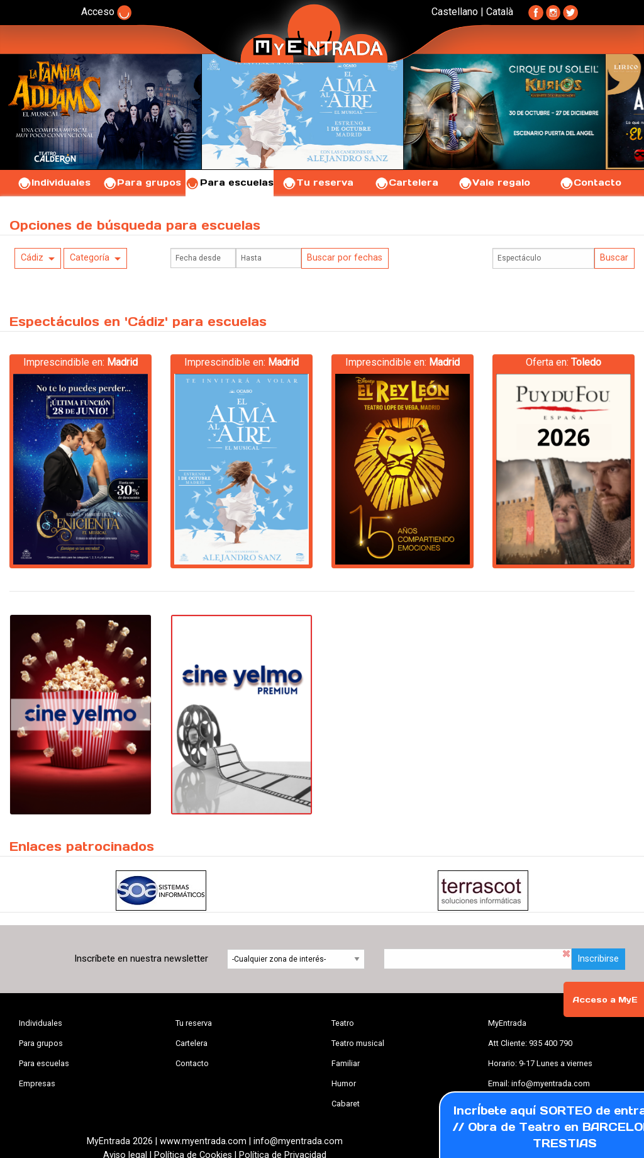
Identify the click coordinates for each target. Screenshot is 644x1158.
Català (499, 12)
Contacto (590, 182)
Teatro (342, 1023)
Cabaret (345, 1103)
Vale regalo (494, 182)
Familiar (345, 1063)
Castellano (454, 12)
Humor (343, 1083)
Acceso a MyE (605, 999)
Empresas (37, 1083)
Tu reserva (317, 182)
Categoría (89, 257)
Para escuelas (230, 182)
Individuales (54, 182)
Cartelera (406, 182)
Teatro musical (357, 1043)
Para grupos (142, 182)
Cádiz (32, 257)
